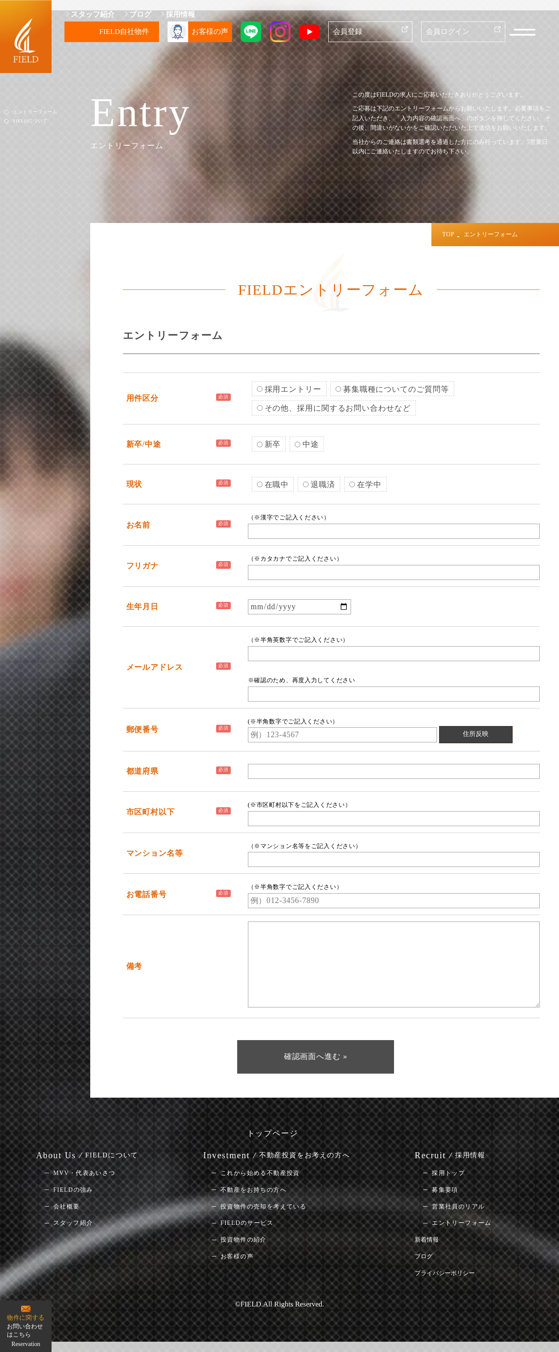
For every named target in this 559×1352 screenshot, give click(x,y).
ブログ (140, 14)
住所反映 (476, 733)
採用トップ (448, 1173)
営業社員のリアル (458, 1206)
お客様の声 (237, 1256)
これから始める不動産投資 (260, 1173)
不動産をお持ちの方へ (253, 1190)
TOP (448, 234)
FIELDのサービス (247, 1223)
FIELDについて (30, 120)
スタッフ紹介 (93, 14)
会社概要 (66, 1206)
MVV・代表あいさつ (84, 1173)
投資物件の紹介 (243, 1239)
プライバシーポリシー (445, 1273)
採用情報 (180, 14)
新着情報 (427, 1239)
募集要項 (445, 1190)
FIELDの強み (73, 1190)
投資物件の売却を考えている (263, 1206)
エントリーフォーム (35, 111)
